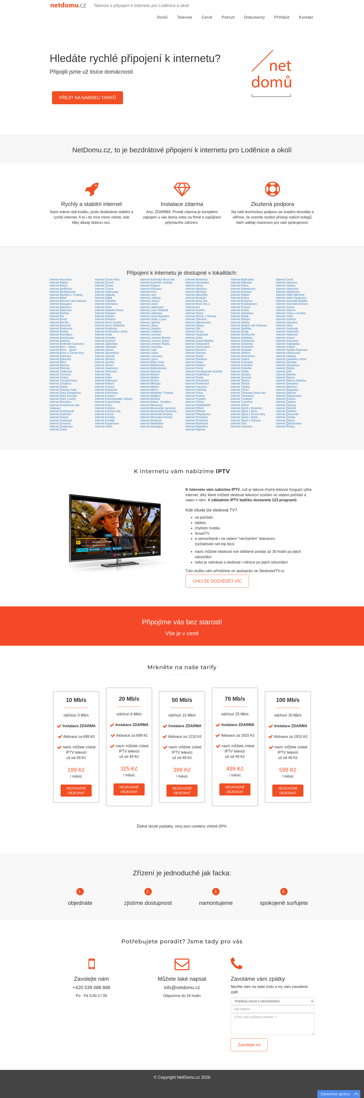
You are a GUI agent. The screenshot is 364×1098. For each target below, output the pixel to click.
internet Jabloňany (106, 343)
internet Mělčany (150, 383)
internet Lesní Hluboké (154, 310)
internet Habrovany (106, 291)
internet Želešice (286, 411)
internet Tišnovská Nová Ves (248, 392)
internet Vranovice (287, 340)
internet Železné (286, 408)
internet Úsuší (284, 279)
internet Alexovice (61, 279)
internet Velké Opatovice (291, 298)
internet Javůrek (105, 356)
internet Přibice (194, 408)
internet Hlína (103, 307)
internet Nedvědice (151, 423)
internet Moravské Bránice (156, 414)
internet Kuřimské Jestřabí (156, 282)
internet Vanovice (286, 282)
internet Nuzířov (195, 310)
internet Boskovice (61, 328)
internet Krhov (103, 405)
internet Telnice (240, 380)
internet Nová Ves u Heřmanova (197, 305)
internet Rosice (240, 298)
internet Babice (59, 282)
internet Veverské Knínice (292, 304)
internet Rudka (240, 310)
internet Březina (59, 365)
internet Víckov (285, 307)
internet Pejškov (195, 365)
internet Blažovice (61, 310)
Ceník (207, 22)
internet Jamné (104, 350)
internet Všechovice (288, 353)
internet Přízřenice (196, 420)
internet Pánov (194, 362)
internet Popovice (196, 386)
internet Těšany (240, 386)
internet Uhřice (240, 405)
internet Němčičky (196, 294)
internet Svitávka (241, 368)
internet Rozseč (240, 307)
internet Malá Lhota (152, 362)
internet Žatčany (286, 405)
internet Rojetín (240, 294)
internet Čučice (104, 288)
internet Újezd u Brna (244, 411)
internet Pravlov (195, 395)
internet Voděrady (287, 328)
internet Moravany (151, 405)
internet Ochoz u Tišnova (200, 316)
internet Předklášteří (197, 405)
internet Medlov (149, 377)
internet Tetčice (240, 383)
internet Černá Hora (107, 279)
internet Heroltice (105, 301)
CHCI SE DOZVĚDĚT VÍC (217, 581)
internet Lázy (148, 294)
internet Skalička (241, 328)
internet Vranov (285, 337)
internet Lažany (149, 301)
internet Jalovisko (106, 347)
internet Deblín (59, 386)
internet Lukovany (151, 356)
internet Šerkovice (287, 383)
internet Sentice (240, 319)
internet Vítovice (286, 319)
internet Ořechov (195, 353)
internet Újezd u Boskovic (246, 408)
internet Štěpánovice (288, 395)
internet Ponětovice (197, 383)
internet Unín (239, 423)
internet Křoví (148, 291)
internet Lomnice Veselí (154, 340)
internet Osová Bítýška (199, 340)
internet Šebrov (285, 377)
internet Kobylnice (106, 389)
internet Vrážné (285, 347)
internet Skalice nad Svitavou (249, 325)
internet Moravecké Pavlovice (158, 411)
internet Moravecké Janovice (158, 408)
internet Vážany (285, 285)
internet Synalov (241, 374)
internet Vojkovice (287, 334)
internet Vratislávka (288, 343)
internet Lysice (149, 359)
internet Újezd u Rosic (244, 417)
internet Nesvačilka (197, 282)
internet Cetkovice (61, 371)
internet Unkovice (241, 426)
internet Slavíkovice (243, 334)
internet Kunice (104, 414)
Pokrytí (228, 22)
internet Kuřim (103, 426)
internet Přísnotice (196, 417)
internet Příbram (195, 411)
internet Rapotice (241, 282)
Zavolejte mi (249, 1045)
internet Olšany (194, 325)
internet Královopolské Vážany (114, 399)
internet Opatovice (196, 334)
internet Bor (57, 316)
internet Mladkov (150, 395)
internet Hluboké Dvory (109, 310)
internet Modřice (150, 399)
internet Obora (194, 313)
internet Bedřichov (61, 288)
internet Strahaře (241, 350)
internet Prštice (194, 402)
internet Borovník (60, 325)
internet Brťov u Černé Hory (67, 353)
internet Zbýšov (285, 368)
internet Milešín (149, 386)
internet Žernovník (287, 414)
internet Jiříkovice (106, 371)
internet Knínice (104, 386)
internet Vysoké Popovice (291, 350)
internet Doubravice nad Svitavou (64, 407)
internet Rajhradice (242, 279)
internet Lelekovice (151, 307)
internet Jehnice (105, 359)
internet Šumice (285, 399)
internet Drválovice (61, 426)
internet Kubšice (105, 408)
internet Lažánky (150, 298)
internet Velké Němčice (290, 294)
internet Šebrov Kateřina (291, 380)
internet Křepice (150, 285)
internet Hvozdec (105, 337)
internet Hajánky (105, 294)
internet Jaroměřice (107, 353)
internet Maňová (150, 371)
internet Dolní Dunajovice (65, 392)
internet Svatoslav (242, 362)
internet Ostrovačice (197, 347)
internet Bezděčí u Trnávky (66, 294)
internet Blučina (59, 313)
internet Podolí (194, 377)
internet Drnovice (60, 423)
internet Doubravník (62, 411)
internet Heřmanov (106, 304)
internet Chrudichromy (63, 380)
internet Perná (194, 368)
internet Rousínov (242, 301)
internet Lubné (149, 353)
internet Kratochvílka (107, 402)
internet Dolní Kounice (63, 395)
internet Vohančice (287, 331)
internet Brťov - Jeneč (63, 350)
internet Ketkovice (106, 380)
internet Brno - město (63, 347)
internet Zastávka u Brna (291, 359)
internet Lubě (148, 350)
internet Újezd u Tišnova (246, 420)
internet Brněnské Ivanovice (67, 343)
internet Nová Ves (196, 301)
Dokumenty (254, 22)
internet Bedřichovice (63, 291)
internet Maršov (149, 374)
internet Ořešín (194, 356)
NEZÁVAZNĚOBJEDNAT (76, 790)
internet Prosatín (195, 399)
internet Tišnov (240, 389)
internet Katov (103, 377)
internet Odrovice (196, 319)
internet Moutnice (151, 420)
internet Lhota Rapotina (154, 316)
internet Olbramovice (198, 322)
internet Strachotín (242, 347)
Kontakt (306, 22)
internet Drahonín (60, 414)
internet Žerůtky (285, 417)
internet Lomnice (150, 334)
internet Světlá (240, 371)
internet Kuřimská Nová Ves (157, 279)
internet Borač (58, 319)
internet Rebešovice (243, 288)
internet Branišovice (62, 337)
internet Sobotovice (243, 340)
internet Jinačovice (106, 368)
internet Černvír (104, 282)
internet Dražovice (61, 420)
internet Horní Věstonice (110, 325)
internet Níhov (194, 285)
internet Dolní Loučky (63, 399)
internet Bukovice (60, 356)
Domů (162, 22)
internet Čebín (58, 429)
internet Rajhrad (195, 429)
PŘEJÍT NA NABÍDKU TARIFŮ (87, 97)
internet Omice (194, 331)
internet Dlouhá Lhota (63, 389)
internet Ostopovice (197, 343)
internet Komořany (106, 392)
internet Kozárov (105, 395)
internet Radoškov (196, 426)
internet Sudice (240, 359)
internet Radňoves (196, 423)
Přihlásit (282, 22)
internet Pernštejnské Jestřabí (203, 371)
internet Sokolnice (242, 343)
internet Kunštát (104, 420)
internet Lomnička (151, 347)
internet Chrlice (59, 377)
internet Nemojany (151, 426)
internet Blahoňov (60, 307)
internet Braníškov (61, 334)
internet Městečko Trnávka (156, 392)
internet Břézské (60, 368)
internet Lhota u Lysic (153, 319)
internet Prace (194, 392)
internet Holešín (104, 316)
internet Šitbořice (286, 386)
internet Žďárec (285, 420)
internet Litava (149, 325)
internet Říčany (285, 426)
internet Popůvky (195, 389)
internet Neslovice (196, 279)
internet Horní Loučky (108, 322)
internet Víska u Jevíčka (291, 313)
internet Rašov (240, 285)
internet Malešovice (152, 365)
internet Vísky (284, 316)
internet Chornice (60, 374)
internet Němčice (195, 291)
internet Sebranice (242, 313)
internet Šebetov (286, 374)
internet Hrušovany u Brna (111, 331)
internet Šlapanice (287, 389)
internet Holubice (105, 319)
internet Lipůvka (150, 322)
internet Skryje (240, 331)
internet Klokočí (104, 383)
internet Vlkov (284, 325)
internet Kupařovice (107, 423)
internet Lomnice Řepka (155, 343)
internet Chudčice (60, 383)
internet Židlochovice (289, 423)
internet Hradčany (106, 328)
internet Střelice (240, 353)
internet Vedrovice (287, 288)
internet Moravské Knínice (156, 417)
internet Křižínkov (151, 288)
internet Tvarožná (241, 402)
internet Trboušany (242, 395)
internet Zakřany (286, 356)
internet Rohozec (241, 291)
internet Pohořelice (197, 380)
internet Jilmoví (104, 365)
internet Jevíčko (104, 362)
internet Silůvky (240, 322)
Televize (184, 22)
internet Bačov (59, 285)
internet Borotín (59, 322)
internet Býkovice (60, 359)
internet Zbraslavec (288, 365)
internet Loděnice (151, 331)
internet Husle (103, 334)
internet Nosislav (195, 298)
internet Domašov (61, 402)
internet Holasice (105, 313)
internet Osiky (193, 337)
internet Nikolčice (196, 288)
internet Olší (193, 328)
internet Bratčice (60, 340)
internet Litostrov (150, 328)
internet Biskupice (61, 304)
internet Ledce (149, 304)
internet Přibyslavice (197, 414)
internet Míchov (149, 380)
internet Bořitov (59, 331)
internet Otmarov (195, 350)
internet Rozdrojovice (244, 304)
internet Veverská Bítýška (291, 301)
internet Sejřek (240, 316)
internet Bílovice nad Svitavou (68, 301)
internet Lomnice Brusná (155, 337)
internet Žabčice (286, 402)
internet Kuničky (105, 417)
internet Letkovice (151, 313)
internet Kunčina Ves (107, 411)
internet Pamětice (196, 359)
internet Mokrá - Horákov (155, 402)
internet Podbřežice (197, 374)
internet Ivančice (105, 340)
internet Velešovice (287, 291)
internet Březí (58, 362)
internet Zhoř (284, 371)
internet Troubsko (241, 399)
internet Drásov (59, 417)
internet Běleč (58, 298)
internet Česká (104, 285)
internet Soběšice (241, 337)
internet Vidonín (286, 310)
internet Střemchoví (243, 356)
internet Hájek (103, 298)
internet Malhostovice (153, 368)
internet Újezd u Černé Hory (248, 414)
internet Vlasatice (286, 322)
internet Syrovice (241, 377)
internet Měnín (149, 389)
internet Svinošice (242, 365)
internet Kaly (102, 374)
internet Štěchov (286, 392)
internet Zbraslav (286, 362)
